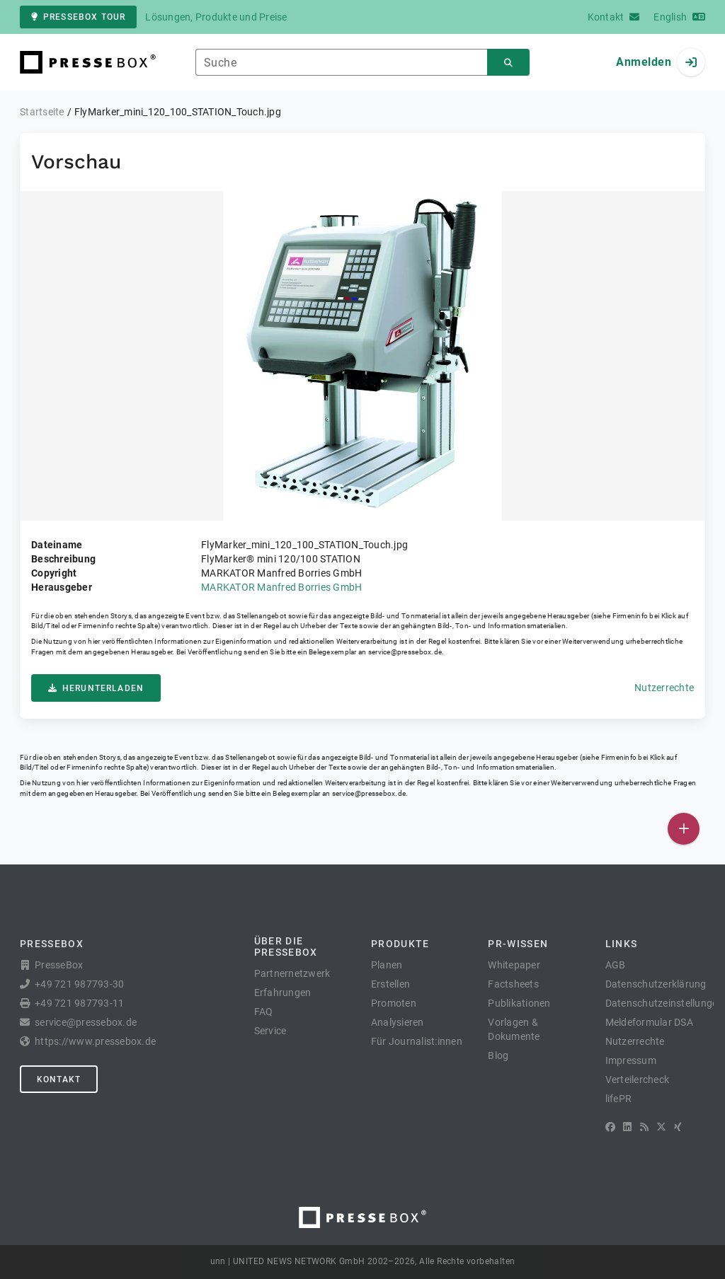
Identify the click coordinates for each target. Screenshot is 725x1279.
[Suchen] (508, 62)
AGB (615, 965)
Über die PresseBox (286, 946)
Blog (498, 1055)
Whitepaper (514, 965)
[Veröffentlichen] (684, 829)
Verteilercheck (637, 1079)
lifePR (618, 1098)
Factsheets (513, 984)
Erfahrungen (283, 992)
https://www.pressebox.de (95, 1041)
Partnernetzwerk (292, 973)
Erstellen (390, 984)
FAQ (263, 1011)
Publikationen (519, 1003)
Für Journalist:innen (416, 1041)
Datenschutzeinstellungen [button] (664, 1003)
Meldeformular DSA (649, 1022)
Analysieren (397, 1022)
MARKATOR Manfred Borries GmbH (281, 587)
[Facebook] (610, 1127)
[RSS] (644, 1127)
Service (270, 1030)
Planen (387, 965)
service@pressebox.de (405, 652)
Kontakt (59, 1079)
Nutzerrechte (664, 687)
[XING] (678, 1127)
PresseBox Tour (78, 17)
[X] (661, 1127)
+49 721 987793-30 (79, 984)
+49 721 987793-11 (79, 1003)
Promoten (393, 1003)
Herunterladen (96, 688)
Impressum (630, 1060)
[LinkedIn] (627, 1127)
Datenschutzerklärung (656, 984)
